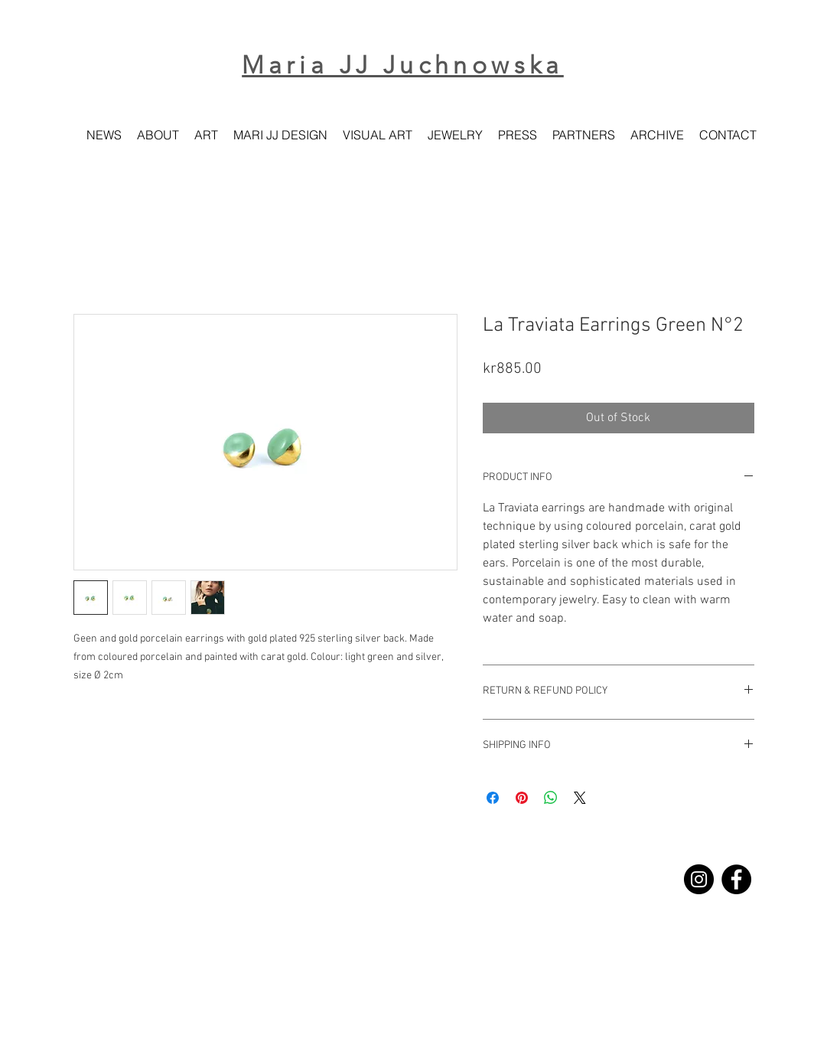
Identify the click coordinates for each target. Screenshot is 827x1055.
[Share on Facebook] (493, 798)
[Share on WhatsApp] (551, 798)
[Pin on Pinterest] (522, 798)
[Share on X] (580, 798)
